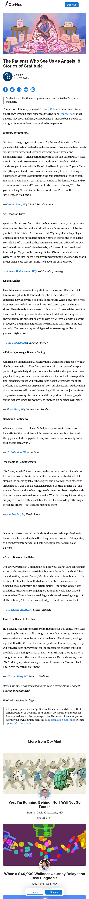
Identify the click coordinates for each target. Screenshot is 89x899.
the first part (68, 113)
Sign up (54, 892)
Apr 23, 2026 (27, 818)
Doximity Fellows (49, 109)
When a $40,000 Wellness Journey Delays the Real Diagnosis (44, 876)
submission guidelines (63, 719)
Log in (35, 892)
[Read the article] (44, 774)
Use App (71, 4)
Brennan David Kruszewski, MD (44, 812)
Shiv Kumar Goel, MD (44, 883)
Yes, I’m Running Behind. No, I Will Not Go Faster (45, 804)
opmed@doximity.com (18, 723)
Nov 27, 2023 (21, 78)
